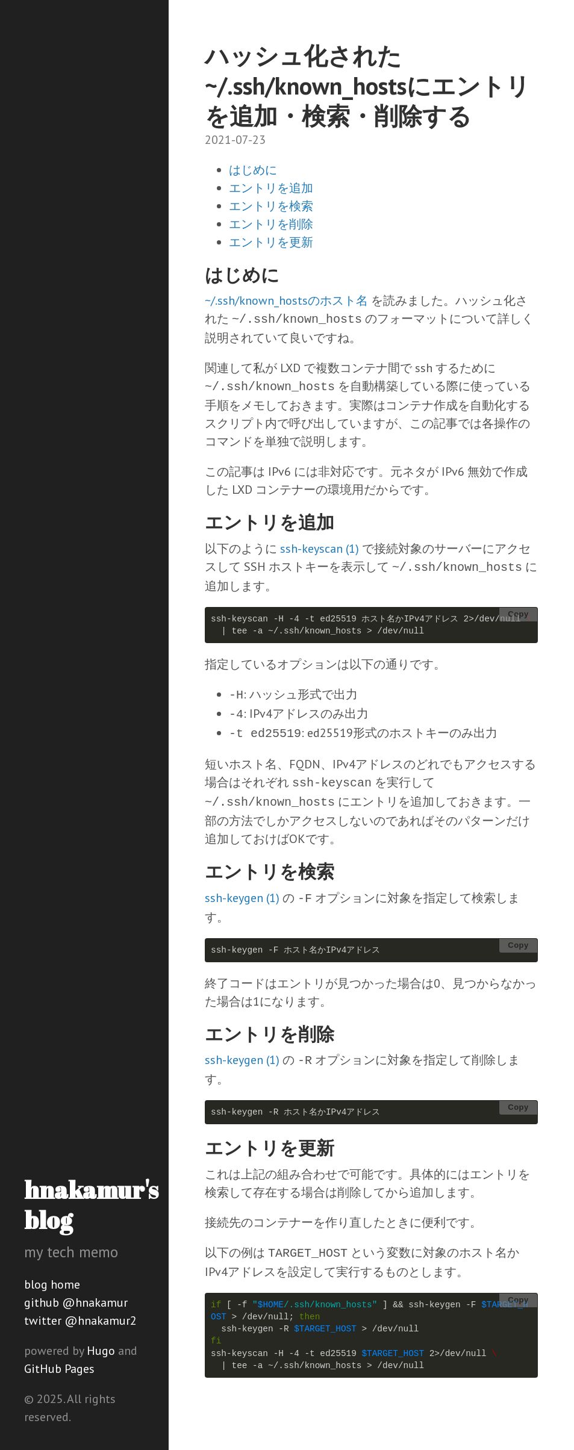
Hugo (101, 1350)
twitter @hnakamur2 (80, 1320)
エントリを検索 (271, 206)
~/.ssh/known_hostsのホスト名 (286, 300)
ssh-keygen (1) (242, 898)
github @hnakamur (76, 1302)
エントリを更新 (271, 242)
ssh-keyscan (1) (319, 548)
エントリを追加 (271, 188)
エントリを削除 (271, 224)
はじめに (253, 170)
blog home (52, 1284)
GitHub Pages (59, 1369)
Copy (518, 613)
